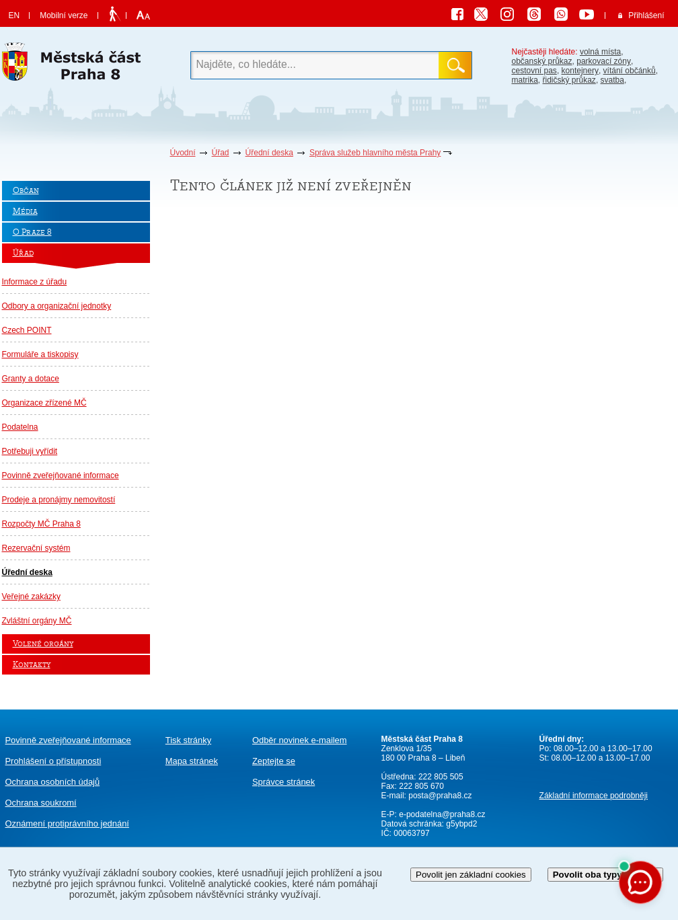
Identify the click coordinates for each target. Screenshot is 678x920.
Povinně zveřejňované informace (60, 475)
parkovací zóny (603, 61)
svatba (612, 80)
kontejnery (580, 70)
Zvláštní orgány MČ (37, 620)
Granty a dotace (30, 378)
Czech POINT (27, 330)
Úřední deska (269, 152)
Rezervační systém (36, 548)
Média (25, 211)
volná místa (600, 51)
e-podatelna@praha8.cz (441, 814)
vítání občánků (629, 70)
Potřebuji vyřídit (30, 451)
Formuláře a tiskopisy (40, 354)
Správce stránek (283, 782)
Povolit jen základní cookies (471, 875)
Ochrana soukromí (41, 803)
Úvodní (183, 152)
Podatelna (20, 427)
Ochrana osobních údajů (52, 782)
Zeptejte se (273, 761)
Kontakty (31, 664)
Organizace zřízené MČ (44, 403)
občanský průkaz (542, 61)
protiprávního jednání (67, 823)
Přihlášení (646, 15)
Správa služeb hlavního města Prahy (375, 152)
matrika (525, 80)
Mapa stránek (191, 761)
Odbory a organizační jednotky (57, 306)
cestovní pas (534, 70)
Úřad (220, 152)
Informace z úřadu (34, 281)
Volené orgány (43, 644)
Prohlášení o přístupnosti (53, 761)
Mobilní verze (63, 15)
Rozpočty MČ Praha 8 (41, 524)
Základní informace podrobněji (593, 795)
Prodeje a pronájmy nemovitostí (59, 499)
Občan (26, 190)
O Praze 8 (32, 232)
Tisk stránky (188, 740)
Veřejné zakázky (31, 596)
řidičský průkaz (569, 80)
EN (14, 15)
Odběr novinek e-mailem (299, 740)
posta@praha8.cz (440, 795)
